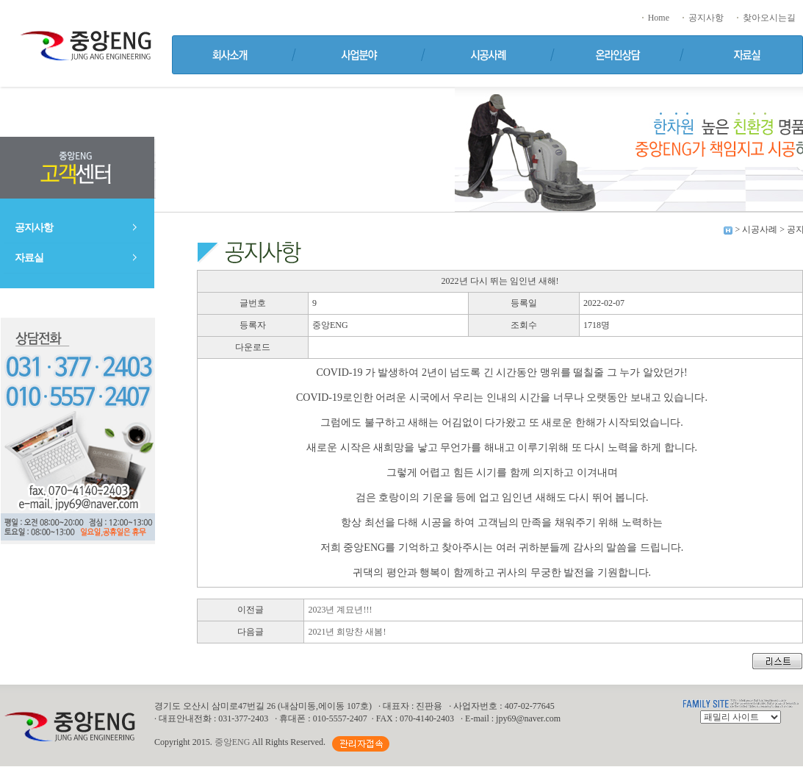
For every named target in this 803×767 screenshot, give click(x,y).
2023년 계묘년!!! (340, 609)
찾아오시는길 (765, 18)
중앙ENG (233, 742)
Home (654, 18)
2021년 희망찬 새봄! (347, 632)
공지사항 (702, 18)
